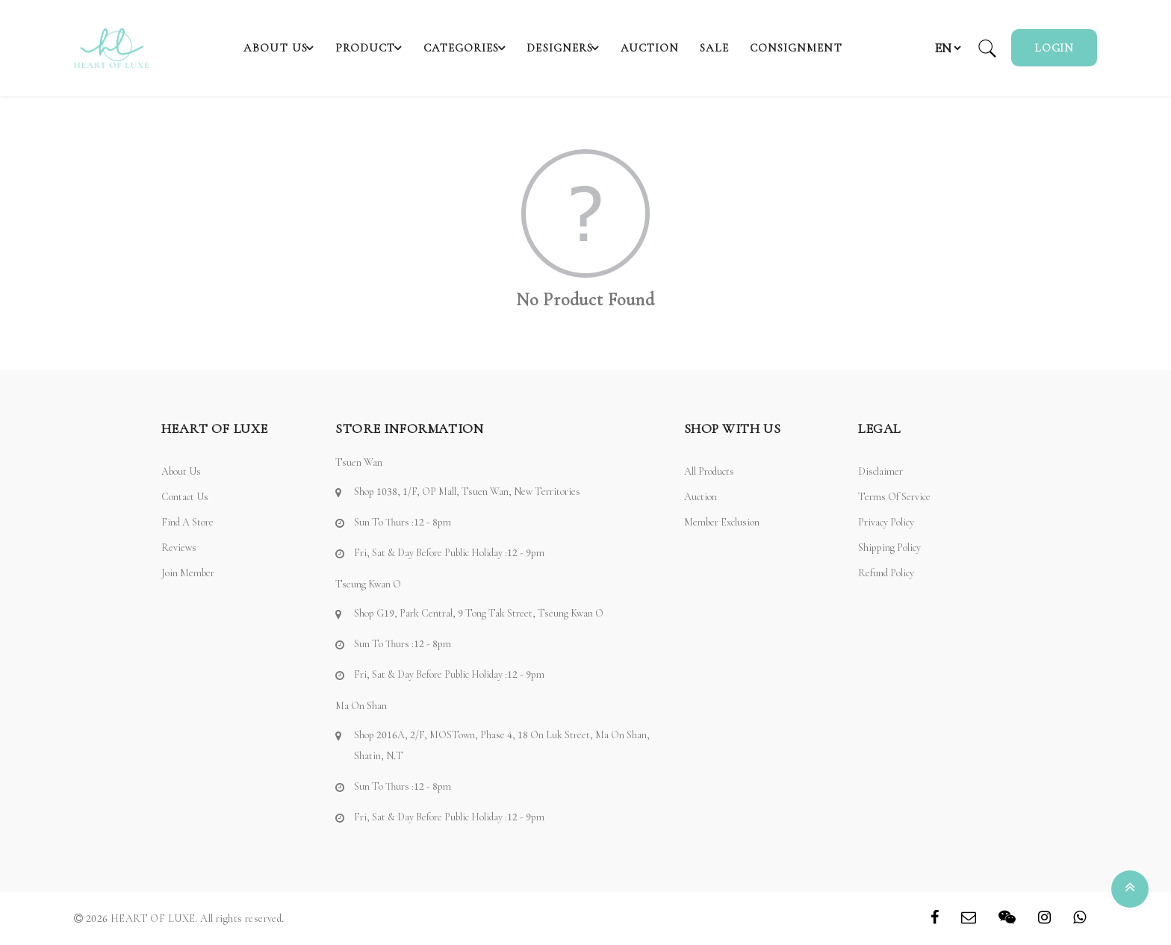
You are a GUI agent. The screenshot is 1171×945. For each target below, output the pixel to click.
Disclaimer (880, 471)
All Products (709, 471)
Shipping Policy (889, 547)
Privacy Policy (886, 522)
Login (1054, 47)
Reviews (178, 547)
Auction (667, 47)
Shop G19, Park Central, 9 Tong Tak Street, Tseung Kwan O (478, 613)
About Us (270, 47)
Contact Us (184, 496)
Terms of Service (894, 496)
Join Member (187, 573)
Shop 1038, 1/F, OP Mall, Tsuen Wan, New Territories (467, 491)
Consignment (806, 47)
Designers (580, 47)
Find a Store (187, 522)
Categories (473, 47)
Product (368, 47)
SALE (728, 47)
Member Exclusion (722, 522)
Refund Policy (886, 573)
